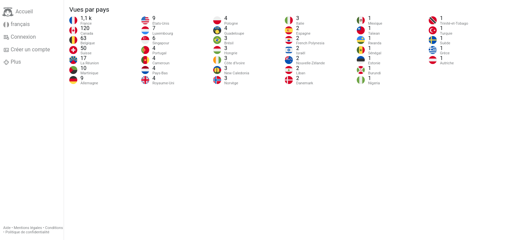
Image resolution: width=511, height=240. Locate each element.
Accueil (17, 12)
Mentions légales (28, 228)
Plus (12, 62)
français (16, 24)
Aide (7, 228)
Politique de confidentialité (27, 232)
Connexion (19, 37)
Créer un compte (26, 49)
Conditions (54, 228)
